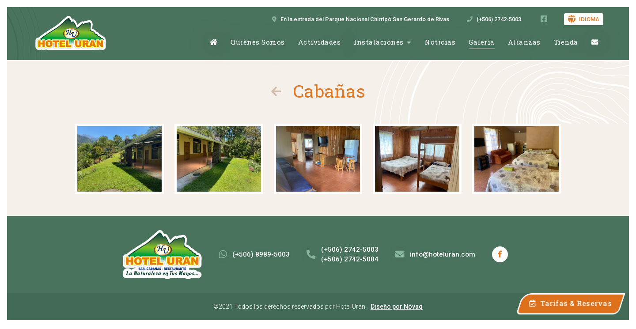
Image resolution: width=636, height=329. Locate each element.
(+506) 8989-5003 (254, 254)
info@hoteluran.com (435, 254)
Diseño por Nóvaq (397, 306)
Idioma (583, 19)
